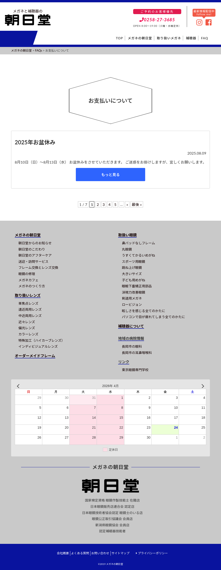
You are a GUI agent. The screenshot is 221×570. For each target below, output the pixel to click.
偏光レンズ (26, 328)
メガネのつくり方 (31, 286)
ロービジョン (132, 305)
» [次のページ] (127, 204)
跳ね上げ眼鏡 (132, 268)
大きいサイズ (132, 274)
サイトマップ (120, 553)
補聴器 (191, 38)
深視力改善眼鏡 (133, 292)
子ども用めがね (133, 280)
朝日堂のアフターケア (35, 255)
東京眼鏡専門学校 (135, 370)
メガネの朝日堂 (140, 38)
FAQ (204, 38)
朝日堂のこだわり (31, 249)
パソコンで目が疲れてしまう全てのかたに (153, 317)
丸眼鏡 (127, 249)
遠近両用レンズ (30, 309)
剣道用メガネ (132, 298)
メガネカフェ (28, 280)
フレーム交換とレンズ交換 (38, 268)
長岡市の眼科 (132, 346)
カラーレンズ (28, 334)
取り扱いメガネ (169, 38)
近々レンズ (26, 322)
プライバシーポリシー (153, 553)
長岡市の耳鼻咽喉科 (137, 353)
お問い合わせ (100, 553)
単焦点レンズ (28, 303)
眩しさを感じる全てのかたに (143, 311)
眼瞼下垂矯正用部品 (137, 286)
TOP (119, 38)
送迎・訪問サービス (33, 261)
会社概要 (63, 553)
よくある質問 (80, 553)
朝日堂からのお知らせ (35, 243)
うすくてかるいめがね (138, 255)
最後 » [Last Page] (137, 204)
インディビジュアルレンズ (38, 346)
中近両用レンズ (30, 316)
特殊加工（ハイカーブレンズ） (41, 340)
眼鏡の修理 (26, 274)
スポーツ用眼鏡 (133, 261)
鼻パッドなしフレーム (138, 243)
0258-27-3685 (157, 19)
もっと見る (110, 174)
